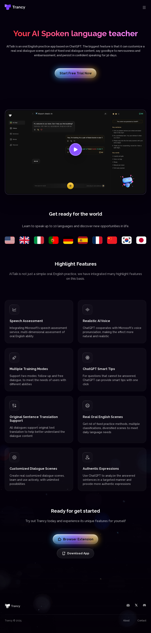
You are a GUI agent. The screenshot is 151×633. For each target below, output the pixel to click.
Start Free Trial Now (76, 73)
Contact (141, 620)
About (126, 620)
